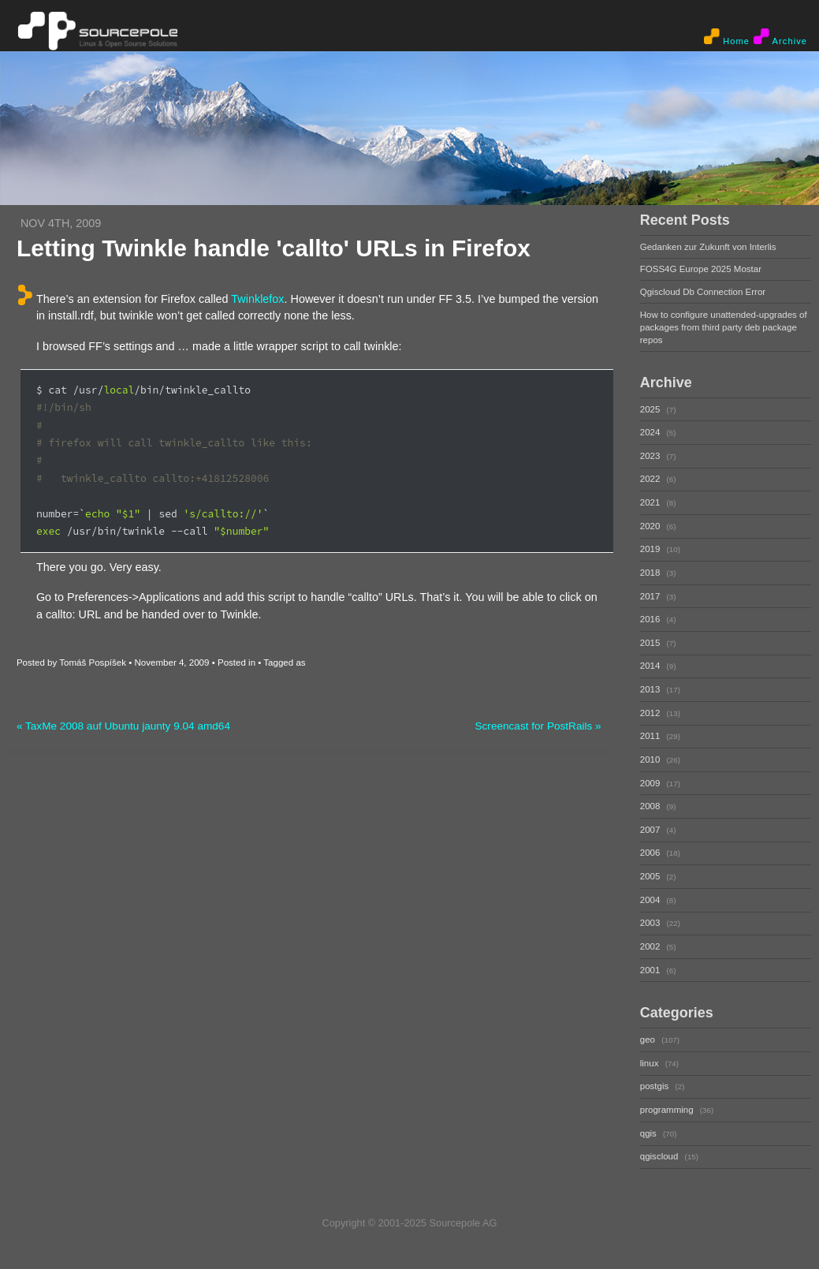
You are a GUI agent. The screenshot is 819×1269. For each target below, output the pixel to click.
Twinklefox (257, 299)
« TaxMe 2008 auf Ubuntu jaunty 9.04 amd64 (123, 726)
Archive (780, 37)
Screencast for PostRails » (538, 726)
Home (727, 37)
